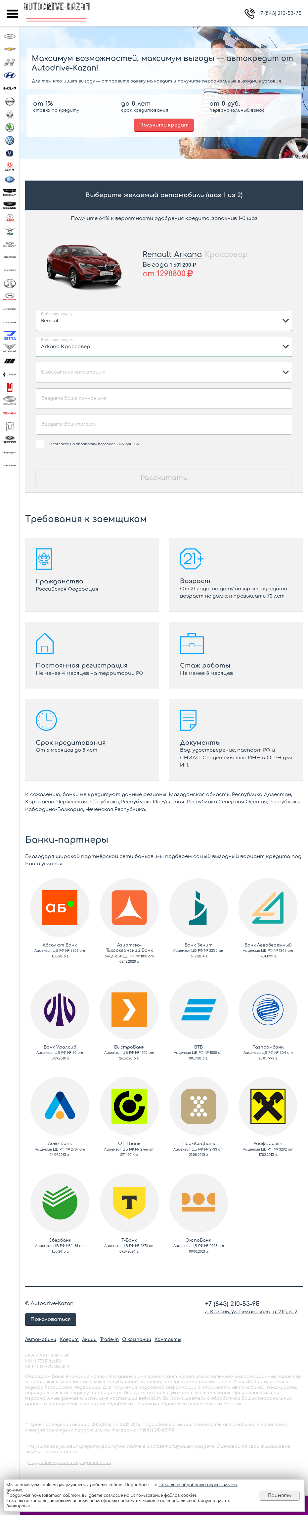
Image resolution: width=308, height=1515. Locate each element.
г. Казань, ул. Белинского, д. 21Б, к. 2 (251, 1312)
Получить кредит (164, 125)
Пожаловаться (50, 1319)
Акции (89, 1339)
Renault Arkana (172, 254)
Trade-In (109, 1339)
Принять (279, 1495)
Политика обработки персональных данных (188, 1404)
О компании (136, 1339)
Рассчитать (164, 478)
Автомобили (40, 1339)
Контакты (167, 1339)
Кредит (69, 1339)
